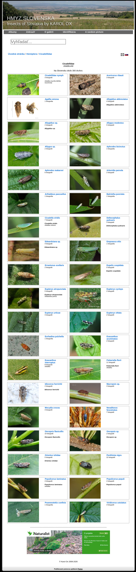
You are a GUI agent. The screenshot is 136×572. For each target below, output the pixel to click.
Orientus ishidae (52, 455)
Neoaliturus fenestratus (112, 409)
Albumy (12, 32)
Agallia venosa (52, 99)
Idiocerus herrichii (53, 384)
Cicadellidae (45, 54)
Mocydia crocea (52, 408)
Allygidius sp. (51, 123)
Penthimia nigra (114, 455)
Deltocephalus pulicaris (113, 219)
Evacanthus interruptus (50, 361)
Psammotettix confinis (55, 503)
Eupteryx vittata (114, 313)
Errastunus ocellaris (54, 265)
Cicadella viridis (52, 218)
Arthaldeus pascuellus (55, 194)
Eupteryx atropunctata (55, 289)
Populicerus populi (115, 479)
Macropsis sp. (113, 384)
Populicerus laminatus (55, 479)
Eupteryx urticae (52, 313)
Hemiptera (31, 54)
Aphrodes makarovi (54, 170)
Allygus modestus (115, 123)
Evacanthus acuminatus (112, 337)
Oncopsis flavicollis (54, 431)
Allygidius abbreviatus (117, 99)
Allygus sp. (50, 146)
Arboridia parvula (115, 170)
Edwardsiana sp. (52, 241)
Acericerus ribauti (115, 75)
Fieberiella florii (114, 360)
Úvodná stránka (16, 54)
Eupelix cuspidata (115, 265)
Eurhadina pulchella (54, 336)
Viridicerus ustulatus (116, 503)
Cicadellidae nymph (54, 75)
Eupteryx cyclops (115, 289)
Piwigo (80, 569)
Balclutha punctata (115, 194)
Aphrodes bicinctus (116, 146)
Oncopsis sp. (113, 431)
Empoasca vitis (114, 241)
